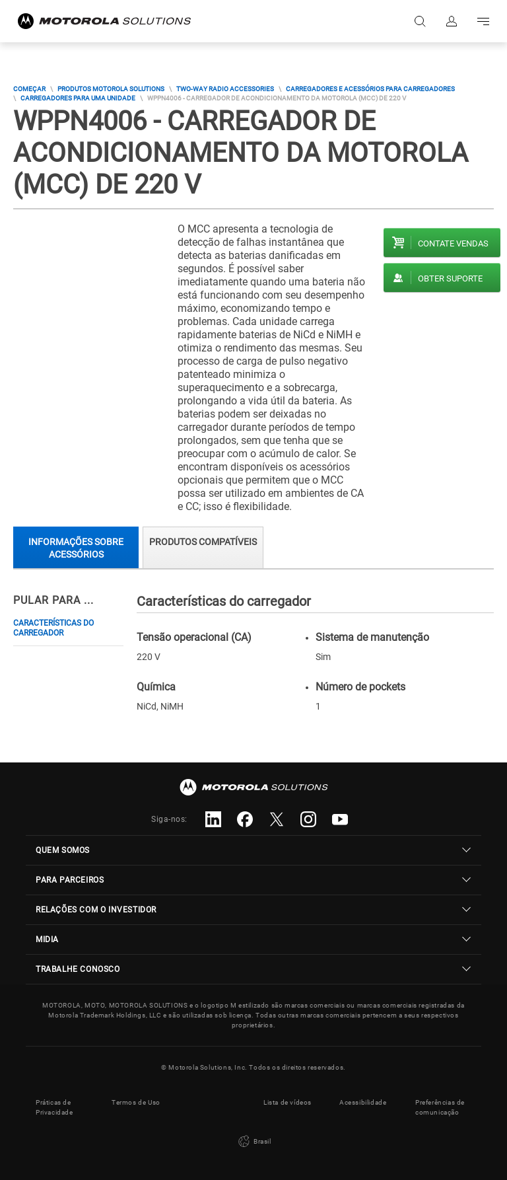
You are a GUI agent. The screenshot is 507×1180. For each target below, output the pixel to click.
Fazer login (451, 21)
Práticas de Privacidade (54, 1107)
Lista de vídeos (287, 1102)
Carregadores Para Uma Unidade (77, 98)
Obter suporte (450, 278)
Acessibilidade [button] (362, 1102)
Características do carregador (53, 628)
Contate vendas (453, 243)
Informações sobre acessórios (75, 548)
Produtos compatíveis (203, 541)
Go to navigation (483, 21)
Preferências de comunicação (440, 1107)
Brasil (253, 1142)
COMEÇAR (29, 88)
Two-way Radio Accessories (225, 88)
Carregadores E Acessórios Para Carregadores (370, 88)
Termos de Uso (136, 1102)
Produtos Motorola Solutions (110, 88)
